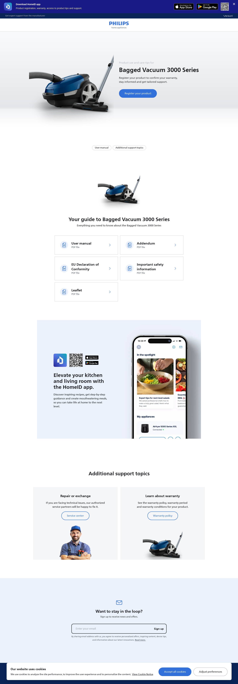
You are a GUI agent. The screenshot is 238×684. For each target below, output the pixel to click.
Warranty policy (162, 516)
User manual (102, 148)
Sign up (159, 628)
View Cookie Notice (142, 674)
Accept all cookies (175, 672)
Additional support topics (129, 148)
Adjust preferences (210, 672)
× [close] (234, 4)
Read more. (140, 640)
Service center (75, 516)
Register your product (138, 93)
